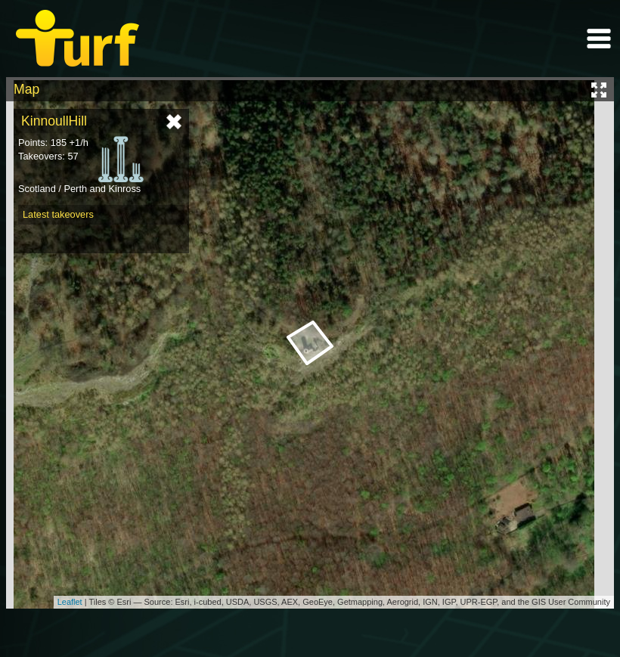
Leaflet (69, 601)
